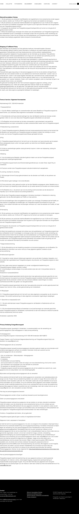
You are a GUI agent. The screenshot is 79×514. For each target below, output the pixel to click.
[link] (78, 4)
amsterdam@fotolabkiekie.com (8, 496)
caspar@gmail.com (13, 341)
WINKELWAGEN (72, 4)
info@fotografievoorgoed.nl (9, 499)
